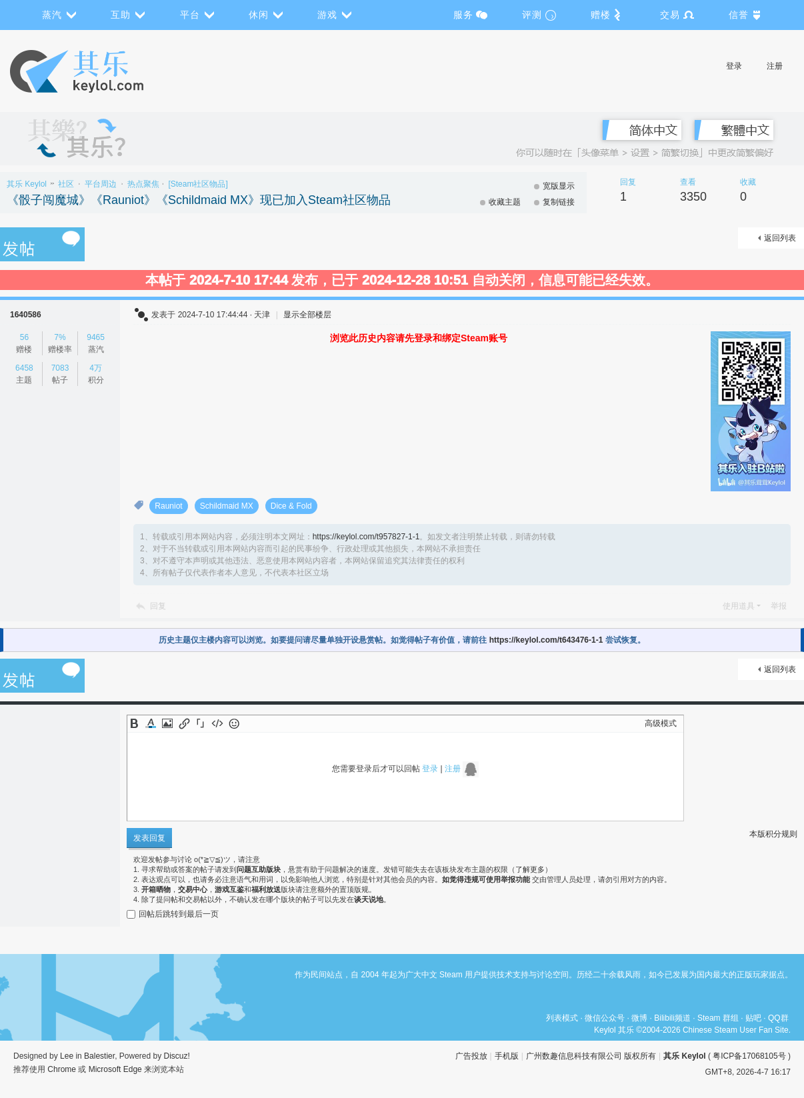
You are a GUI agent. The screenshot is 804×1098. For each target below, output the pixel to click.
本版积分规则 (773, 834)
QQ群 (778, 1018)
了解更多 (530, 869)
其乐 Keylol (27, 184)
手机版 (507, 1056)
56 (24, 337)
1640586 (25, 314)
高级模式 (661, 723)
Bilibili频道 (672, 1018)
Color (150, 723)
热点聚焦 (143, 184)
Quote (200, 723)
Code (217, 723)
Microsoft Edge (115, 1069)
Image (167, 723)
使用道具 (739, 606)
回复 (158, 606)
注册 (775, 66)
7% (59, 337)
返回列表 (780, 238)
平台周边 (101, 184)
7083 (60, 368)
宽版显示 (559, 186)
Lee (66, 1056)
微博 (639, 1018)
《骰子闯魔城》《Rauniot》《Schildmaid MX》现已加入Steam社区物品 (199, 200)
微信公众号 (605, 1018)
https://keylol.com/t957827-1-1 (366, 536)
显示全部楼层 (307, 314)
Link (184, 723)
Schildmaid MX (226, 506)
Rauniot (168, 506)
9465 (96, 337)
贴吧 (753, 1018)
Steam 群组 (718, 1018)
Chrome (61, 1069)
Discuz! (177, 1056)
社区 (66, 184)
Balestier (99, 1056)
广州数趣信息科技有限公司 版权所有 (591, 1056)
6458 (24, 368)
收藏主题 (505, 202)
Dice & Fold (291, 506)
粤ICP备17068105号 (749, 1056)
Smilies (234, 723)
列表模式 (562, 1018)
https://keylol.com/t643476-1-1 (546, 640)
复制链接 (559, 202)
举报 (779, 606)
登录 (734, 66)
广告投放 (471, 1056)
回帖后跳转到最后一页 (173, 914)
